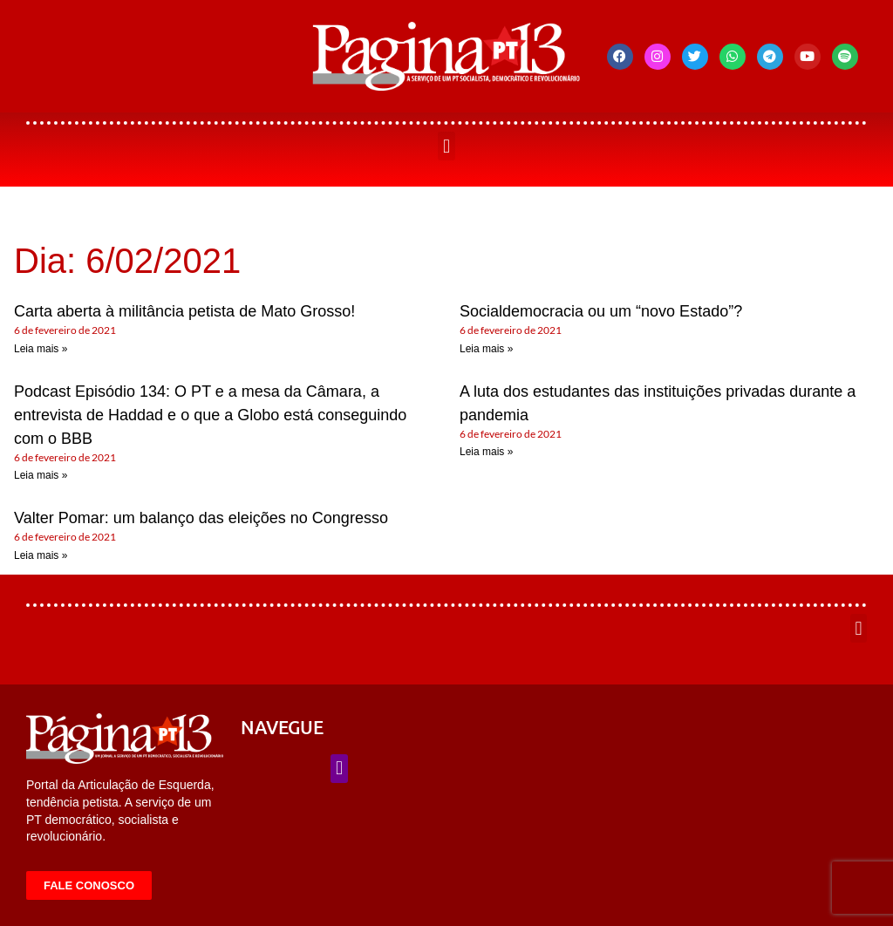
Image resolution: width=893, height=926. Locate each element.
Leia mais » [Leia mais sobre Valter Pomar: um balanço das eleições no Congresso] (40, 555)
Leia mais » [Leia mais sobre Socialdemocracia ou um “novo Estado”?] (486, 349)
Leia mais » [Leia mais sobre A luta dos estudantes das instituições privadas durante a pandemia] (486, 452)
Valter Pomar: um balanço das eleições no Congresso (201, 518)
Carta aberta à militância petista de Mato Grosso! (184, 311)
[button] (446, 146)
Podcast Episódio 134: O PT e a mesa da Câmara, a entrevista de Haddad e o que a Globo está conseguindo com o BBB (210, 415)
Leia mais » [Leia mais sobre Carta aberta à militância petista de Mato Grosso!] (40, 349)
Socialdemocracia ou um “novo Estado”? (601, 311)
